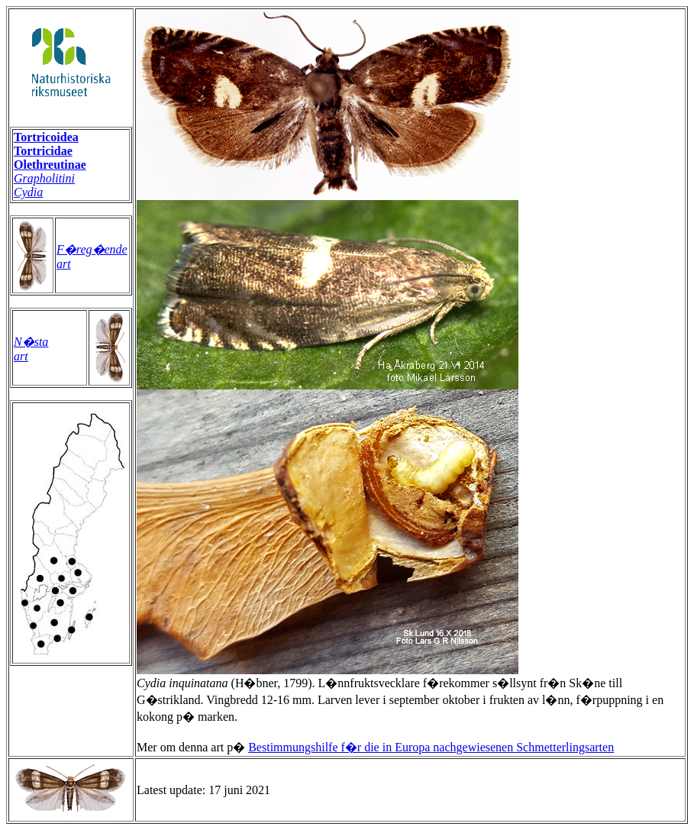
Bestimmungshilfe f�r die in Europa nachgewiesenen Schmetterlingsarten (431, 747)
